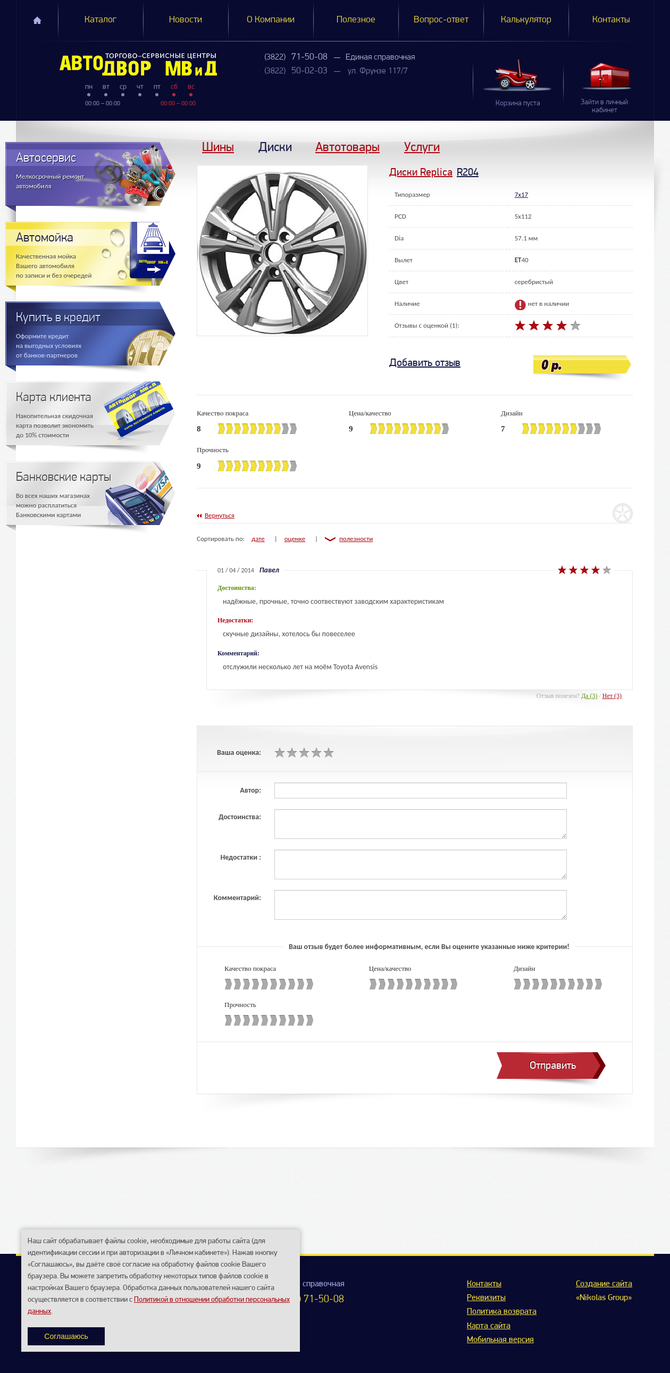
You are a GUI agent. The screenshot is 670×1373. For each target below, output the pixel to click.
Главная (37, 20)
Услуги (422, 146)
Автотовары (347, 146)
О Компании (271, 20)
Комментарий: (237, 897)
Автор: (250, 790)
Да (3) (589, 696)
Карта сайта (488, 1326)
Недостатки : (240, 857)
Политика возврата (502, 1312)
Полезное (356, 20)
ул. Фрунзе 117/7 (378, 71)
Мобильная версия (500, 1340)
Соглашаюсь (66, 1336)
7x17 (521, 194)
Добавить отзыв (424, 362)
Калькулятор (526, 20)
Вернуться (219, 515)
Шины (218, 146)
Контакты (611, 20)
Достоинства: (240, 816)
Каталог (100, 20)
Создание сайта (604, 1284)
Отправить (553, 1065)
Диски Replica (421, 172)
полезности (356, 539)
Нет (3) (612, 696)
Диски (275, 146)
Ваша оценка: (239, 752)
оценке (295, 539)
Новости (185, 20)
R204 (468, 172)
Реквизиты (486, 1298)
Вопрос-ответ (441, 20)
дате (258, 539)
